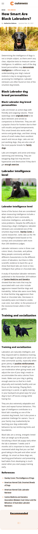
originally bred (22, 116)
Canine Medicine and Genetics (17, 279)
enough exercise (12, 164)
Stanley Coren (26, 232)
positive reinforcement (24, 363)
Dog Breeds (12, 10)
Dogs (3, 10)
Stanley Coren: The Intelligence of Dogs (19, 478)
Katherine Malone (10, 23)
